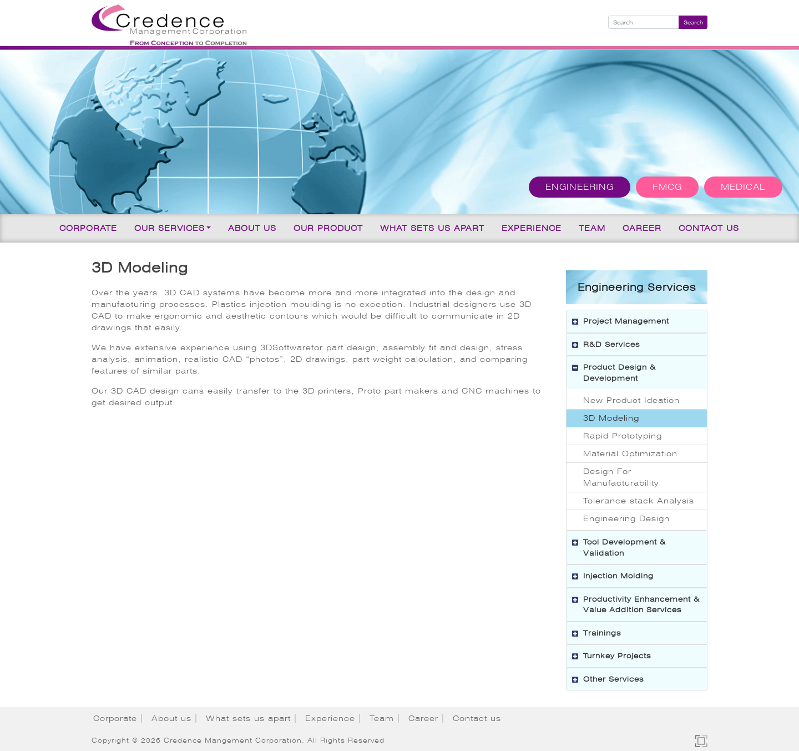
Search (693, 22)
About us (252, 228)
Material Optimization (630, 453)
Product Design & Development (619, 372)
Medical (743, 187)
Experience (532, 228)
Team (592, 228)
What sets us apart (432, 228)
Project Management (626, 321)
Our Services (169, 228)
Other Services (613, 679)
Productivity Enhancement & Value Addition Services (641, 604)
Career (642, 228)
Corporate (88, 228)
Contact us (709, 228)
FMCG (667, 187)
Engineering (579, 187)
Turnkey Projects (617, 656)
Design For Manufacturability (621, 477)
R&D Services (611, 344)
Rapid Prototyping (622, 435)
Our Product (328, 228)
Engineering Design (626, 518)
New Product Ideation (631, 400)
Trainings (602, 633)
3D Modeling (611, 418)
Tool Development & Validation (624, 547)
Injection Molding (618, 576)
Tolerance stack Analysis (638, 500)
